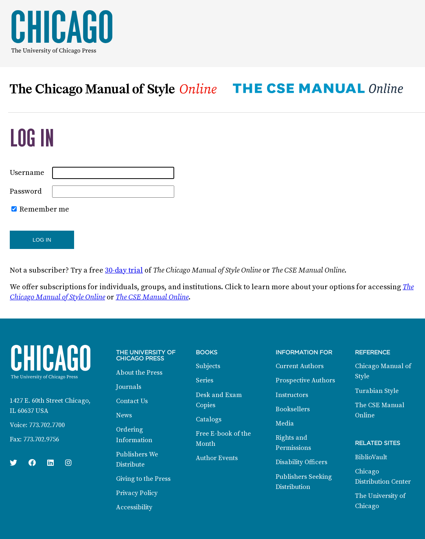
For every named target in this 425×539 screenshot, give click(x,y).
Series (204, 380)
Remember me (44, 209)
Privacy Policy (137, 493)
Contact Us (132, 401)
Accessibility (134, 507)
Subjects (208, 366)
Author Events (217, 458)
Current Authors (300, 366)
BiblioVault (371, 457)
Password (26, 191)
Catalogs (208, 419)
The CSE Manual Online (152, 297)
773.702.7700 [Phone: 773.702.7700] (47, 425)
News (124, 415)
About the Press (139, 373)
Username (27, 172)
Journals (128, 387)
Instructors (292, 395)
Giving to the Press (143, 479)
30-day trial (124, 270)
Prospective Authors (305, 380)
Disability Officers (301, 462)
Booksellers (293, 409)
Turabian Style (377, 391)
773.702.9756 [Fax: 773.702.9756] (41, 439)
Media (285, 423)
